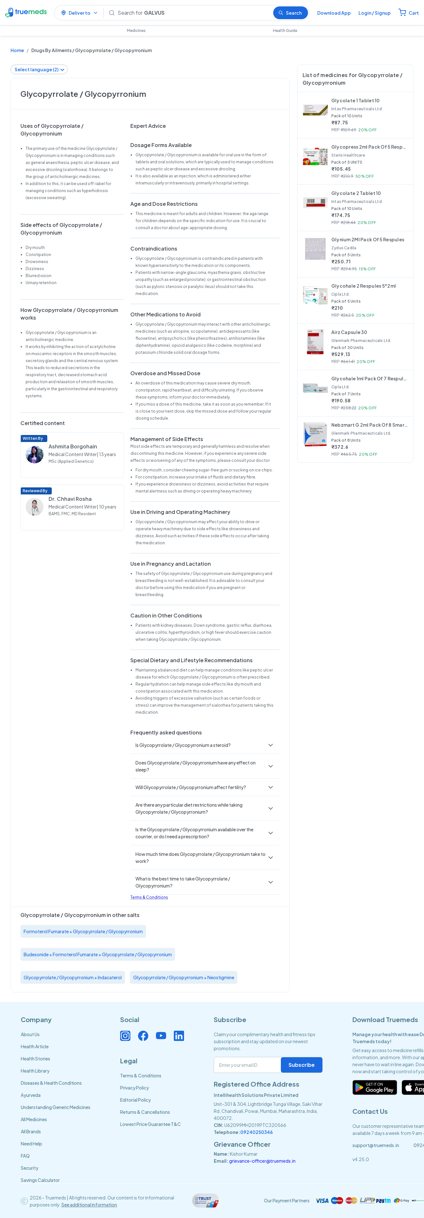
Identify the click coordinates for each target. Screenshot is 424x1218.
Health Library (35, 1071)
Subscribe (302, 1064)
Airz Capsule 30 (349, 332)
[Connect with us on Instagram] (125, 1036)
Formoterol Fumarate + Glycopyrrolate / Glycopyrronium (83, 931)
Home (17, 50)
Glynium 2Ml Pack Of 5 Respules (367, 239)
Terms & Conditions (149, 897)
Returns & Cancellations (145, 1112)
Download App (334, 13)
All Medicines (34, 1119)
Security (29, 1168)
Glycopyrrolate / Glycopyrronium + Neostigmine (183, 977)
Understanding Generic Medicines (55, 1107)
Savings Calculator (40, 1180)
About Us (30, 1034)
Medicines (136, 30)
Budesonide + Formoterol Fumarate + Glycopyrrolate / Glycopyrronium (98, 954)
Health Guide (285, 30)
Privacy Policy (134, 1087)
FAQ (25, 1156)
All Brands (31, 1131)
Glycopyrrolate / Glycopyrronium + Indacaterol (73, 977)
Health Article (35, 1046)
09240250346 (256, 1132)
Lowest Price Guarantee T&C (150, 1124)
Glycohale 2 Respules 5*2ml (363, 286)
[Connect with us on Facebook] (143, 1036)
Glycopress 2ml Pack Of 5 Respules (369, 147)
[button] (204, 745)
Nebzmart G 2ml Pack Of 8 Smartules (369, 425)
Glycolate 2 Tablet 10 (356, 193)
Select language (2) (40, 69)
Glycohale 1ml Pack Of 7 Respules (369, 378)
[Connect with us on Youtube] (161, 1036)
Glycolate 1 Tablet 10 (355, 100)
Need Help (31, 1143)
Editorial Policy (135, 1100)
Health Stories (35, 1058)
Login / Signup (374, 13)
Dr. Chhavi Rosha (70, 498)
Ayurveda (31, 1095)
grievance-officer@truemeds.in (262, 1161)
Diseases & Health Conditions (51, 1083)
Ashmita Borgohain (73, 446)
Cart (414, 13)
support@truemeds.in (375, 1145)
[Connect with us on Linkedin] (179, 1036)
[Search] (193, 13)
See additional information (89, 1204)
